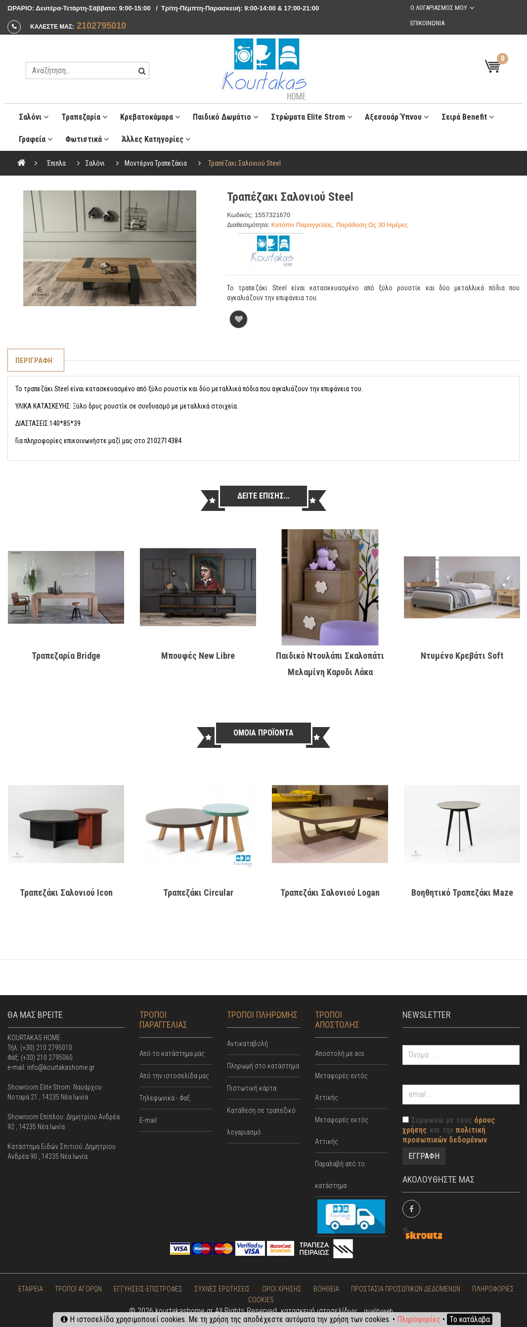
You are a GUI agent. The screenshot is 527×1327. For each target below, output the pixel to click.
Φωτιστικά (87, 139)
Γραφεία (35, 139)
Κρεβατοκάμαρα (150, 117)
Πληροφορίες (418, 1319)
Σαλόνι (33, 117)
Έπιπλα (56, 163)
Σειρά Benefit (467, 117)
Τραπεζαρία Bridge (66, 655)
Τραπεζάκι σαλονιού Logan (330, 892)
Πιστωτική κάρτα (251, 1088)
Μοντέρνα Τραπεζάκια (156, 163)
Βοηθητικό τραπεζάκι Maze (462, 892)
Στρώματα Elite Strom (311, 117)
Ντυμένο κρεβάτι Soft (462, 655)
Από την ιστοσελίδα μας (174, 1076)
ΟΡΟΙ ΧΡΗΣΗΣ (282, 1289)
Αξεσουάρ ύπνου (397, 117)
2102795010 (101, 26)
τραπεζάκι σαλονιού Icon (66, 892)
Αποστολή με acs (339, 1053)
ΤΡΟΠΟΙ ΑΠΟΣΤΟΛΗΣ (337, 1019)
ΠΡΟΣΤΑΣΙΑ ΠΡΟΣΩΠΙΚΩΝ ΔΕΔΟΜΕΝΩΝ (405, 1289)
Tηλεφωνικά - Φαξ (164, 1098)
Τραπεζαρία (84, 117)
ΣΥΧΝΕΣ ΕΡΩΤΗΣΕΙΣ (222, 1289)
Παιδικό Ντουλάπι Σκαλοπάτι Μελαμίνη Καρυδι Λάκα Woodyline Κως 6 (330, 671)
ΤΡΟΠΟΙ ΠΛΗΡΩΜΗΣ (262, 1014)
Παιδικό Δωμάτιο (225, 117)
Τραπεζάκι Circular (198, 892)
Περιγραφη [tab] (33, 360)
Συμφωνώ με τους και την (448, 1129)
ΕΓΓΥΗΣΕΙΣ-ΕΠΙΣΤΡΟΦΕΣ (148, 1289)
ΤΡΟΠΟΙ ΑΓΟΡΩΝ (78, 1289)
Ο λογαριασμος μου (438, 7)
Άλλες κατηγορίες (156, 139)
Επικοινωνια (427, 23)
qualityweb (378, 1311)
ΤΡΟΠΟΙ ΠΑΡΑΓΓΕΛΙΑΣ (163, 1019)
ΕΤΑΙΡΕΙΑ (30, 1289)
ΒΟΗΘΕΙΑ (326, 1289)
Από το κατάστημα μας (172, 1053)
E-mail (148, 1120)
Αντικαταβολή (247, 1044)
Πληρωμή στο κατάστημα (263, 1066)
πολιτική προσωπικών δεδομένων (444, 1134)
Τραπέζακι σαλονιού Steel (244, 163)
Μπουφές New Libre (198, 655)
